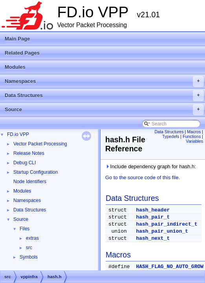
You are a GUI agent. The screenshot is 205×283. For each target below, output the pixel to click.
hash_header (153, 210)
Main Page (17, 39)
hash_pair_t (153, 217)
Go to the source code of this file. (142, 177)
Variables (194, 141)
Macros (194, 131)
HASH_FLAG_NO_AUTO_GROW (169, 267)
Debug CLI (24, 162)
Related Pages (22, 53)
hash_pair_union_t (162, 231)
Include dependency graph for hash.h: (150, 166)
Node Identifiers (29, 181)
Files (24, 229)
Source (104, 109)
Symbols (29, 257)
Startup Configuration (35, 172)
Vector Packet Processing (40, 144)
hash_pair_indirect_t (166, 224)
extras (32, 238)
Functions (192, 136)
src (29, 247)
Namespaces (104, 81)
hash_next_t (153, 238)
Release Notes (28, 153)
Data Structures (104, 95)
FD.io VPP (18, 134)
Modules (15, 67)
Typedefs (170, 136)
